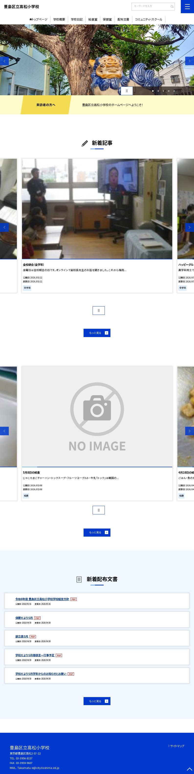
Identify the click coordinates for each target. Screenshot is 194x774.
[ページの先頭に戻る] (189, 769)
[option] (97, 59)
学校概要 (59, 19)
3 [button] (163, 90)
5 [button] (174, 90)
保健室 (107, 19)
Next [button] (189, 61)
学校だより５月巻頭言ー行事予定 (35, 655)
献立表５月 (22, 636)
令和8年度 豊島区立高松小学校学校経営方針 (42, 599)
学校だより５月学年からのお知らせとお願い (41, 674)
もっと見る (95, 333)
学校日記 (77, 19)
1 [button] (153, 90)
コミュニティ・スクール (148, 19)
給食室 (92, 19)
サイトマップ (177, 746)
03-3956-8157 (24, 758)
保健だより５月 (24, 618)
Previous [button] (4, 61)
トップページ (39, 19)
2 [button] (158, 90)
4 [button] (169, 90)
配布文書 (123, 19)
